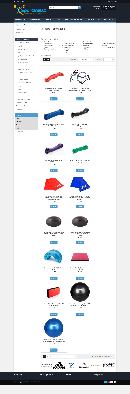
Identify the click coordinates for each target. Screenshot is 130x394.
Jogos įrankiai (20, 133)
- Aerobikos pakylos (22, 79)
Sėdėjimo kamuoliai (23, 146)
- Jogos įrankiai (20, 46)
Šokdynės (19, 176)
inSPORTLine (20, 209)
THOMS (19, 242)
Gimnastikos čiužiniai (22, 169)
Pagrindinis (19, 25)
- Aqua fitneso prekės (22, 42)
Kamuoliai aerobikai (23, 143)
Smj (18, 230)
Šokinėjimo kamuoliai (23, 148)
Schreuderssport (21, 225)
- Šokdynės (19, 86)
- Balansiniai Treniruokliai (23, 82)
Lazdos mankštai (21, 181)
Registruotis (96, 6)
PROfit (18, 221)
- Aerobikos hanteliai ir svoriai (24, 72)
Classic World (20, 204)
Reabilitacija (108, 20)
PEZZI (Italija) (20, 216)
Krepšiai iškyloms (21, 29)
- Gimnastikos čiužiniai (22, 76)
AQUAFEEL (20, 196)
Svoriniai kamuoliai (23, 153)
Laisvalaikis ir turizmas (73, 20)
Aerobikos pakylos (21, 171)
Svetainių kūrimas (34, 278)
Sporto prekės (35, 20)
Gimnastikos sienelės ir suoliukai (25, 183)
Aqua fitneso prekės (22, 130)
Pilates (19, 138)
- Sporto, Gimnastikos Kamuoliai (25, 56)
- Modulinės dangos (22, 49)
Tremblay (19, 252)
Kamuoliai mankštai (23, 151)
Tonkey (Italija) (21, 247)
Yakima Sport (20, 254)
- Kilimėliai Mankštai (22, 62)
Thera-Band (20, 240)
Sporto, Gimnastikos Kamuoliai (25, 141)
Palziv (18, 213)
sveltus (19, 232)
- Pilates (18, 52)
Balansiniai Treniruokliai (23, 174)
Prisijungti (97, 8)
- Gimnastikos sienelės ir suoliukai (26, 96)
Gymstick (19, 206)
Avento (19, 199)
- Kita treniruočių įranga (23, 99)
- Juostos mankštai (22, 66)
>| (74, 249)
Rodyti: (99, 59)
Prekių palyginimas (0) (47, 55)
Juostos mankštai (21, 161)
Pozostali (19, 218)
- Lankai (18, 89)
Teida (18, 237)
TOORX (19, 249)
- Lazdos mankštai (21, 92)
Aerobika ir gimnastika (52, 20)
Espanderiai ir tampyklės (23, 164)
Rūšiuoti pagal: (72, 59)
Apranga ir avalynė (93, 20)
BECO (18, 201)
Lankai (19, 178)
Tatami (19, 235)
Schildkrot (19, 223)
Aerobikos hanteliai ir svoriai (24, 166)
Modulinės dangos (22, 135)
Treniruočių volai (21, 156)
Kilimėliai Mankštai (22, 159)
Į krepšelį (53, 99)
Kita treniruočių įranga (22, 186)
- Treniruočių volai (21, 59)
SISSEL (19, 228)
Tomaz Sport (20, 245)
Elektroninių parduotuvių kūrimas (21, 278)
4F (18, 191)
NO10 (18, 211)
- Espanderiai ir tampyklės (23, 69)
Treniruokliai (20, 20)
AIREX (18, 194)
